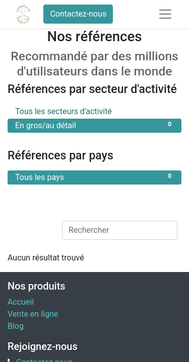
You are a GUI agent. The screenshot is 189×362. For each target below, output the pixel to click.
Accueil (21, 302)
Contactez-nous (78, 14)
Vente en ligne (33, 314)
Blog (16, 326)
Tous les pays (94, 176)
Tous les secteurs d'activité (94, 111)
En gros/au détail (94, 125)
